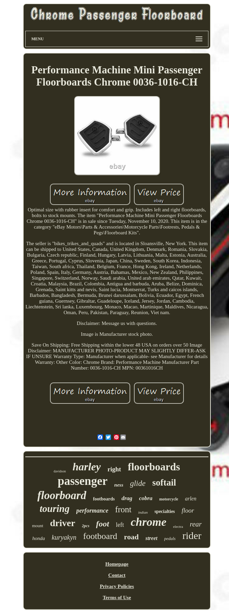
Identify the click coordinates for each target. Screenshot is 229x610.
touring (55, 508)
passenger (83, 481)
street (151, 538)
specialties (164, 511)
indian (143, 512)
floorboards (154, 467)
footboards (104, 498)
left (120, 524)
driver (62, 523)
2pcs (85, 525)
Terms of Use (117, 597)
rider (192, 535)
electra (178, 526)
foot (102, 523)
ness (118, 485)
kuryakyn (64, 537)
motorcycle (168, 499)
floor (188, 510)
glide (137, 483)
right (114, 469)
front (123, 509)
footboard (100, 536)
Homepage (116, 564)
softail (164, 482)
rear (196, 524)
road (131, 537)
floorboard (61, 495)
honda (38, 538)
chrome (149, 522)
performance (92, 510)
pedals (170, 538)
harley (87, 467)
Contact (116, 575)
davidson (60, 471)
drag (126, 498)
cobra (145, 498)
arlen (190, 498)
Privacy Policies (117, 586)
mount (37, 525)
